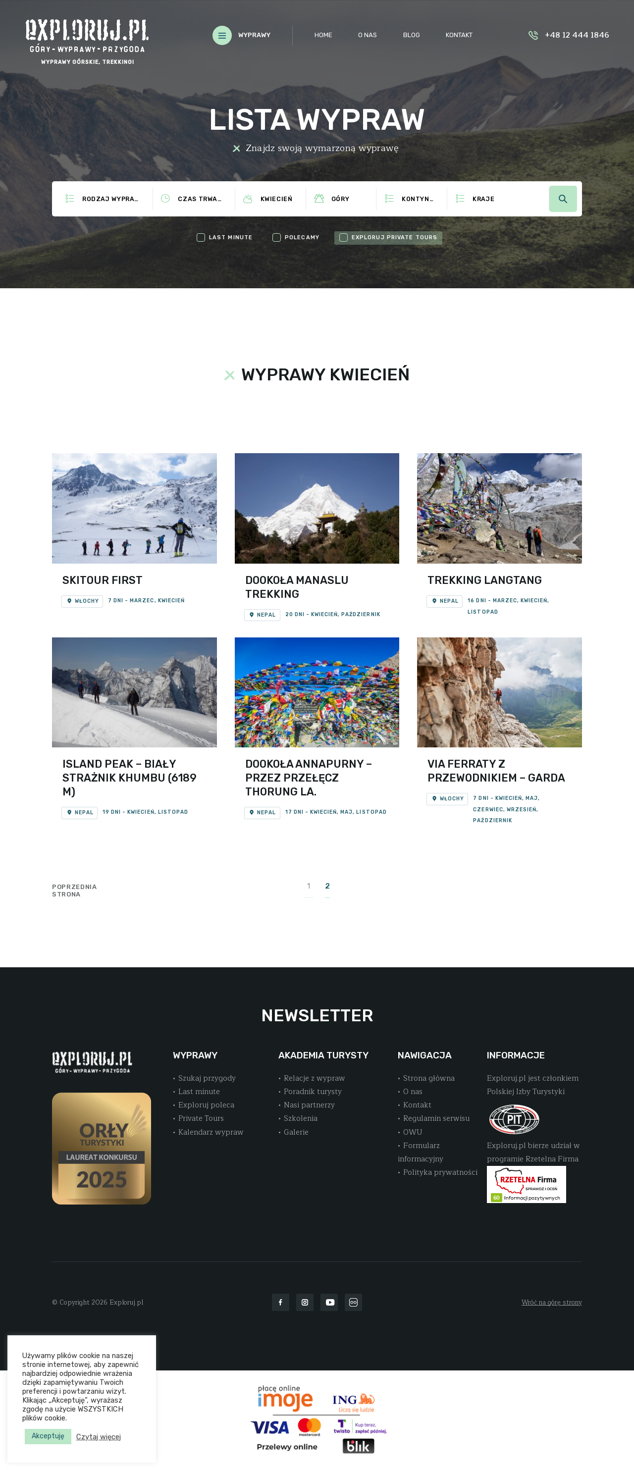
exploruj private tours (394, 237)
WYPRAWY (254, 35)
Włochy (82, 601)
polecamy (302, 237)
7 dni (115, 600)
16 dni (477, 600)
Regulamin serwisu (436, 1118)
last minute (231, 237)
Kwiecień (171, 600)
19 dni (112, 812)
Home (323, 35)
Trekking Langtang (484, 580)
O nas (367, 35)
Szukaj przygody (207, 1078)
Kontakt (459, 35)
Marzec (142, 600)
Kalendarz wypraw (211, 1132)
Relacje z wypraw (314, 1078)
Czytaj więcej (98, 1436)
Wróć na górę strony (552, 1302)
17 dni (294, 812)
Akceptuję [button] (48, 1436)
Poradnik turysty (313, 1092)
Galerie (296, 1132)
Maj (346, 812)
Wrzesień (521, 809)
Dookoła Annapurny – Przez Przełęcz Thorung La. (308, 778)
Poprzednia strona (74, 890)
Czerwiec (488, 809)
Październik (360, 614)
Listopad (483, 612)
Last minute (199, 1092)
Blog (411, 35)
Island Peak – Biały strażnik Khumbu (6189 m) (129, 778)
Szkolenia (300, 1118)
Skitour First (102, 580)
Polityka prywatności (440, 1172)
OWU (413, 1132)
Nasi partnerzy (309, 1105)
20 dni (295, 614)
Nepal (262, 615)
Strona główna (429, 1078)
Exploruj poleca (206, 1105)
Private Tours (201, 1118)
